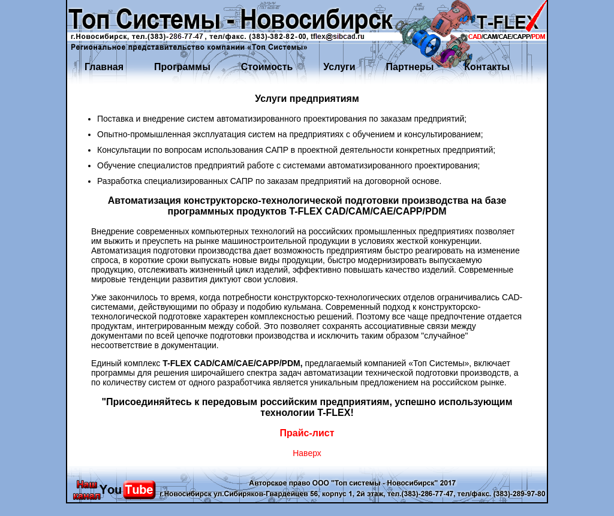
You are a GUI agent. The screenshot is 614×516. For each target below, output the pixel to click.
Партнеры (410, 67)
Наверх (307, 453)
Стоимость (267, 67)
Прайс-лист (307, 433)
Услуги (339, 67)
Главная (104, 67)
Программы (182, 67)
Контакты (486, 67)
